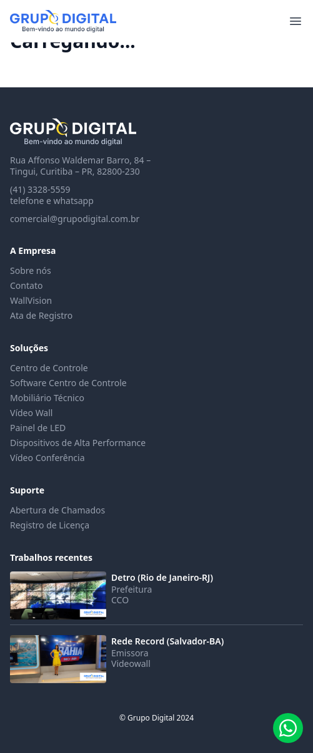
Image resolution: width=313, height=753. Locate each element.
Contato (26, 285)
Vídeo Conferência (47, 458)
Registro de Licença (49, 525)
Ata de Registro (41, 315)
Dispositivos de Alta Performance (78, 443)
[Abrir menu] (295, 21)
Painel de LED (38, 428)
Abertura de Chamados (57, 510)
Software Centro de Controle (68, 383)
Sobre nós (30, 270)
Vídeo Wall (31, 413)
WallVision (31, 300)
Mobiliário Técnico (47, 398)
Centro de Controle (49, 368)
